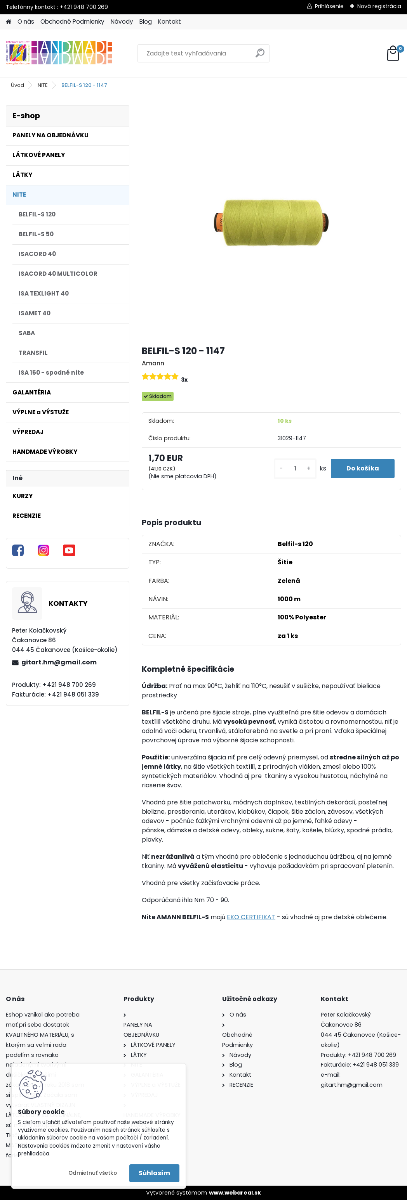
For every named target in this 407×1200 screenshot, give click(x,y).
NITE (43, 85)
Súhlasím (154, 1173)
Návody (122, 21)
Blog (145, 21)
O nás (25, 21)
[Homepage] (8, 21)
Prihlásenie (329, 6)
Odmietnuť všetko (92, 1173)
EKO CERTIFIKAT (251, 917)
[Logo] (59, 53)
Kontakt (169, 21)
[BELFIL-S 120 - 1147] (271, 221)
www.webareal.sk (235, 1193)
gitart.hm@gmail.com (59, 662)
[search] (260, 56)
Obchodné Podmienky (72, 21)
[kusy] (295, 469)
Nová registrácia (379, 6)
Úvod (17, 85)
